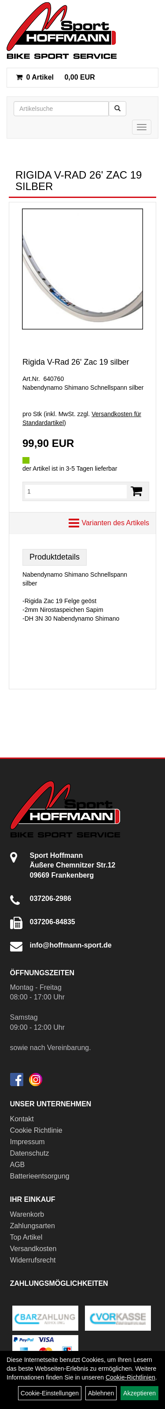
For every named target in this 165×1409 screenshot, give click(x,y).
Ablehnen (101, 1393)
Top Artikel (26, 1237)
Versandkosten (33, 1248)
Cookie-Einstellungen (50, 1393)
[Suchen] (117, 108)
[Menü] (141, 127)
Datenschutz (29, 1153)
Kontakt (22, 1119)
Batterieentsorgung (40, 1176)
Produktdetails (54, 557)
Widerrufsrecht (33, 1260)
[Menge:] (76, 491)
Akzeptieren (139, 1393)
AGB (17, 1164)
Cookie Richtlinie (36, 1130)
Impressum (27, 1141)
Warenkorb (27, 1214)
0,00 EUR (55, 77)
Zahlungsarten (32, 1226)
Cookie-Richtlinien (130, 1377)
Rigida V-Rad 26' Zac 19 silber (75, 362)
